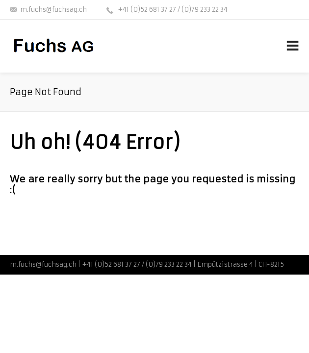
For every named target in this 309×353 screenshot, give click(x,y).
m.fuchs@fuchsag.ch (53, 9)
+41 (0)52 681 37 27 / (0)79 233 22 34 (172, 9)
